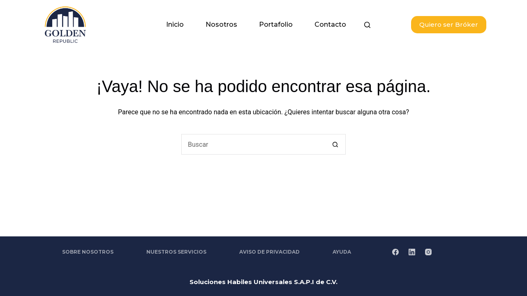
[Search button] (335, 144)
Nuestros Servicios (176, 252)
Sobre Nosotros (87, 252)
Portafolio (276, 24)
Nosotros (221, 24)
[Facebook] (395, 252)
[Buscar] (367, 25)
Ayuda (342, 252)
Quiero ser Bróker (448, 24)
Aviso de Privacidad (269, 252)
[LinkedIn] (412, 252)
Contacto (330, 24)
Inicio (175, 24)
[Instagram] (428, 252)
